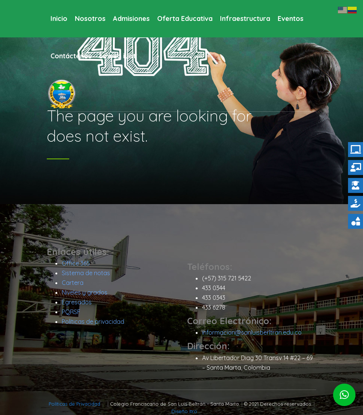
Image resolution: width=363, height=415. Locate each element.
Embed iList (117, 56)
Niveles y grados (84, 292)
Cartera (72, 282)
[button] (344, 395)
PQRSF (71, 312)
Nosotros (90, 18)
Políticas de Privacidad (75, 404)
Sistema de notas (86, 273)
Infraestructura (245, 18)
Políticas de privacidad (93, 321)
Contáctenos (71, 56)
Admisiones (131, 18)
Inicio (59, 18)
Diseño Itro (184, 411)
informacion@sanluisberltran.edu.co (252, 332)
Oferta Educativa (185, 18)
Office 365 (76, 263)
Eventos (290, 18)
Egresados (77, 302)
